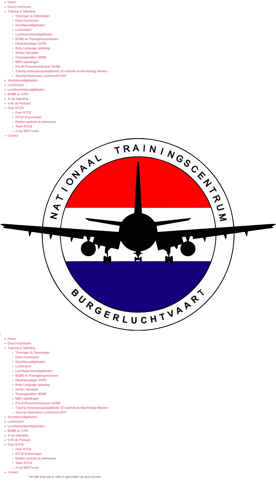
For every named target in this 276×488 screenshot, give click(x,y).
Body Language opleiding (32, 48)
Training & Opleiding (21, 11)
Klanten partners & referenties (35, 121)
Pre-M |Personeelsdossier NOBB (37, 66)
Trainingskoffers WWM (30, 57)
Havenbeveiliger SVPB (30, 43)
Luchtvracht (23, 29)
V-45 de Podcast (19, 103)
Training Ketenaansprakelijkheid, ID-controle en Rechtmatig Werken (61, 71)
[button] (138, 237)
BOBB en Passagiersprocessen (36, 39)
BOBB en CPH (18, 94)
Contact (13, 135)
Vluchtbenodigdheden (30, 25)
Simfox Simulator (27, 52)
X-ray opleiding (18, 98)
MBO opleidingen (27, 62)
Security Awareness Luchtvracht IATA (40, 75)
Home (12, 2)
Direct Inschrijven (19, 6)
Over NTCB (16, 108)
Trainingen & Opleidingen (32, 16)
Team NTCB (23, 126)
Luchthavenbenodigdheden (33, 34)
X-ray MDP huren (27, 131)
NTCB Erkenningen (28, 117)
